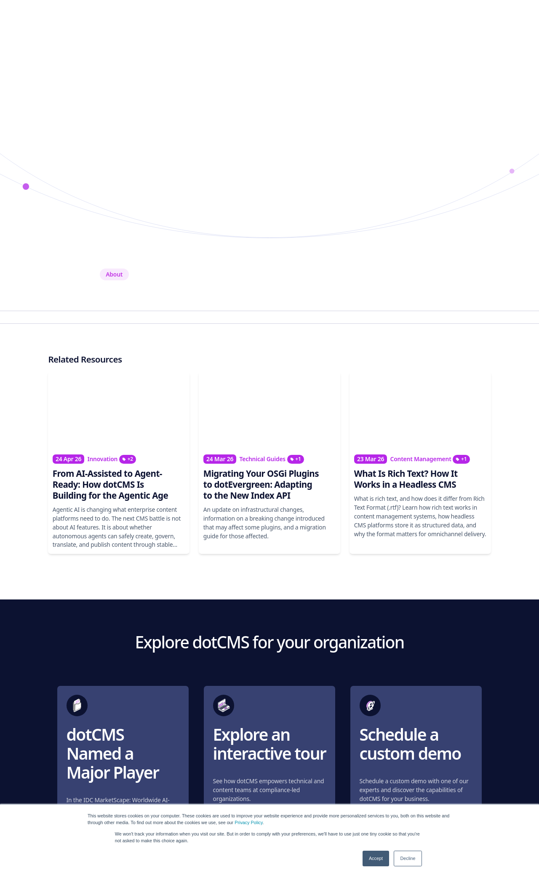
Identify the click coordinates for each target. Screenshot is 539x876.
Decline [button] (407, 858)
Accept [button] (376, 858)
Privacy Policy (248, 822)
